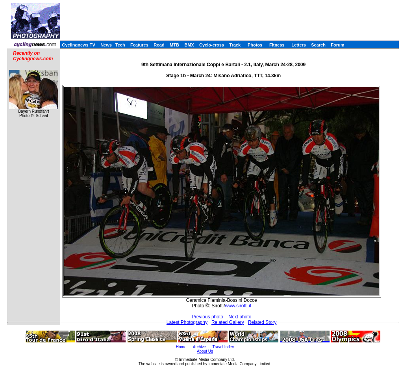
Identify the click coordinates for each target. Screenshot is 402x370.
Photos (255, 45)
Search (318, 45)
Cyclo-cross (211, 45)
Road (159, 45)
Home (181, 347)
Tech (120, 45)
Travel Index (223, 347)
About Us (205, 351)
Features (139, 45)
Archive (199, 347)
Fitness (277, 45)
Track (235, 45)
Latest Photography (187, 322)
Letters (298, 45)
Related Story (262, 322)
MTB (174, 45)
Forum (337, 45)
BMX (189, 45)
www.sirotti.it (238, 306)
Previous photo (207, 317)
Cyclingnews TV (78, 45)
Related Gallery (227, 322)
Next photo (239, 317)
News (106, 45)
